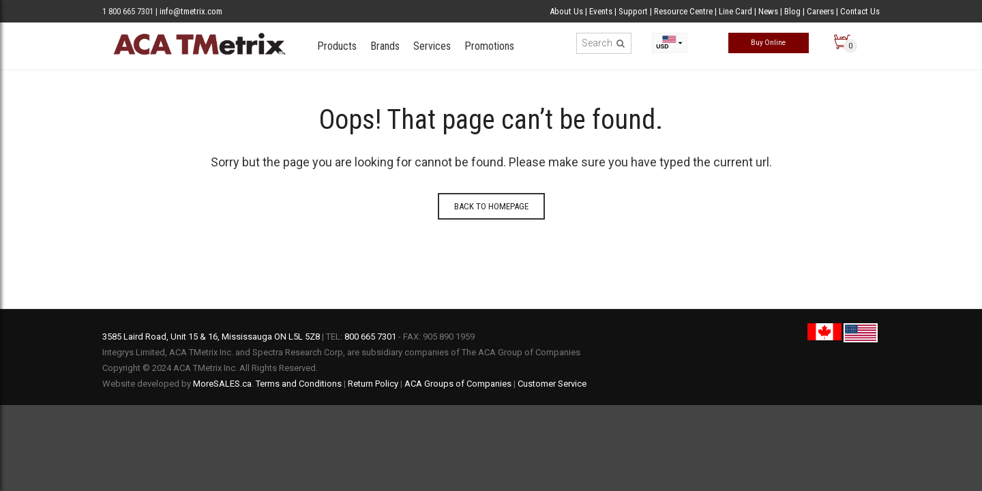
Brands (385, 46)
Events (600, 11)
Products (337, 46)
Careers (820, 11)
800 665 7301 (370, 336)
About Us (566, 11)
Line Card (735, 11)
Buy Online (768, 42)
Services (432, 46)
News (768, 11)
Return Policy (373, 383)
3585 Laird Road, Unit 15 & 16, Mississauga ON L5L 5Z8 (211, 336)
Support (634, 11)
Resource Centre (683, 11)
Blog (792, 11)
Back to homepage (491, 206)
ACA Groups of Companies (457, 383)
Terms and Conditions (299, 383)
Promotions (489, 46)
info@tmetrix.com (191, 11)
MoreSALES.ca (222, 383)
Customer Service (552, 383)
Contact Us (860, 11)
